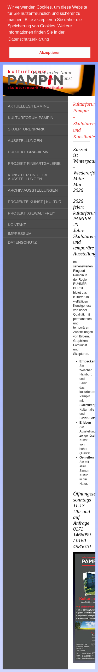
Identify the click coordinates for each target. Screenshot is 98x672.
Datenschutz (22, 242)
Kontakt (17, 224)
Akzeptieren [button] (50, 53)
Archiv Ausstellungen (33, 190)
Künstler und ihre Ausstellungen (28, 177)
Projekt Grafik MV (28, 152)
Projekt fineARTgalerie (34, 163)
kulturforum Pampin (30, 117)
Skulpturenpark (26, 129)
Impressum (20, 233)
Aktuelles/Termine (28, 106)
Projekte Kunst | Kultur (34, 201)
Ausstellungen (25, 140)
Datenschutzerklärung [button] (28, 39)
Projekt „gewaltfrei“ (31, 213)
